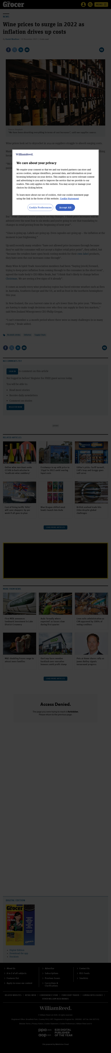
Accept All (65, 207)
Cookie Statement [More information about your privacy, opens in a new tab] (69, 198)
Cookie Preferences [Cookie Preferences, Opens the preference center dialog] (40, 207)
